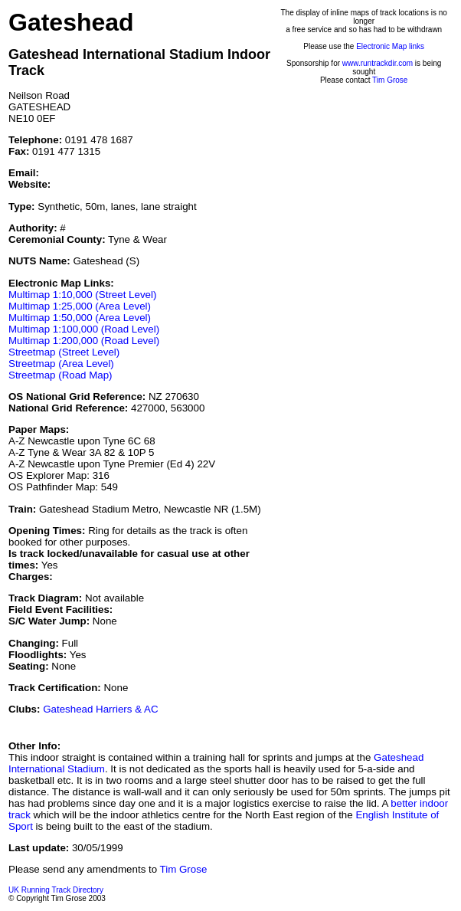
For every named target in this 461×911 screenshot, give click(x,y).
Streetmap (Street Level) (63, 352)
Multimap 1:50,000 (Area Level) (79, 317)
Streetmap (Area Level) (61, 363)
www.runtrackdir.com (377, 63)
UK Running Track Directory (55, 890)
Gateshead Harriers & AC (100, 709)
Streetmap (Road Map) (60, 375)
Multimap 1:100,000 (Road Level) (83, 329)
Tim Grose (389, 80)
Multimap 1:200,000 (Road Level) (83, 340)
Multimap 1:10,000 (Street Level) (82, 294)
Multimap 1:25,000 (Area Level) (79, 306)
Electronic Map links (390, 46)
